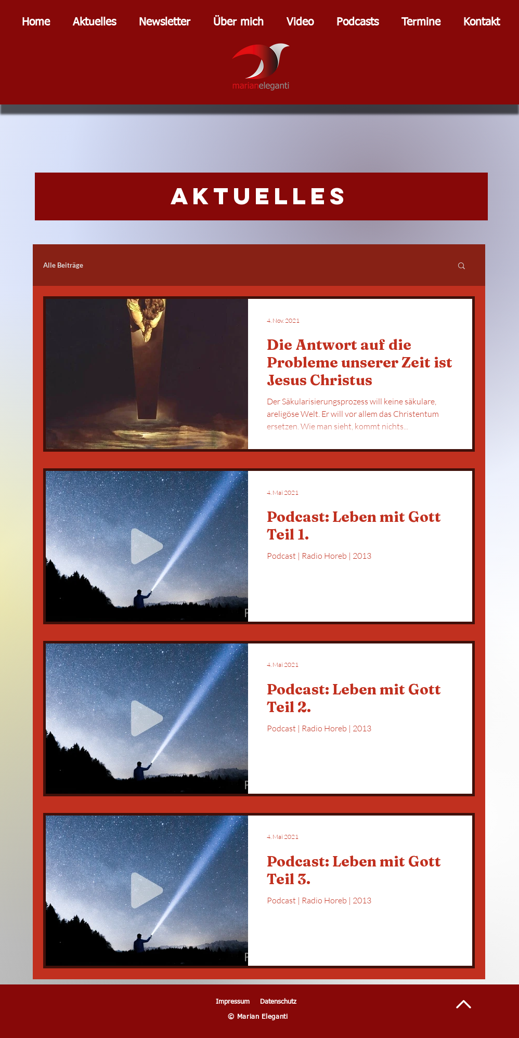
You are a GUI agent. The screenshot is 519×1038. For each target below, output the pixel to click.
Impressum (233, 1001)
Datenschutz (278, 1001)
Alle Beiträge (63, 265)
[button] (461, 266)
